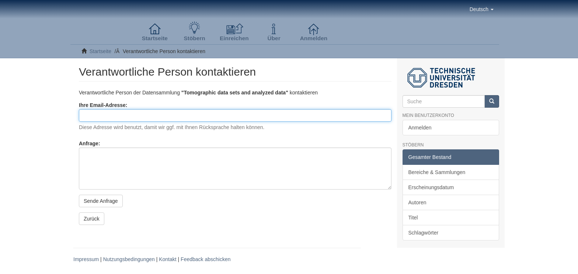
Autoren (417, 202)
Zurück (92, 219)
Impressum (86, 259)
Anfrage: (90, 143)
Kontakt (167, 259)
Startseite (100, 51)
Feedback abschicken (205, 259)
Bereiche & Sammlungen (437, 172)
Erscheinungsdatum (431, 187)
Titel (413, 218)
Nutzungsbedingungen (129, 259)
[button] (481, 9)
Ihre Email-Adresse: (104, 105)
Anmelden (420, 128)
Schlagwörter (423, 233)
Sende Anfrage (101, 201)
